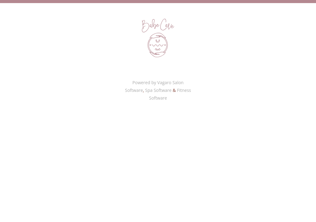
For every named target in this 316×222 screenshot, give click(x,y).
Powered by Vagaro (151, 82)
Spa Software (158, 90)
